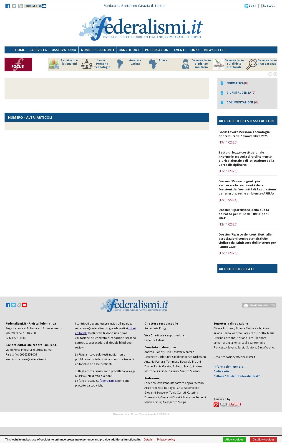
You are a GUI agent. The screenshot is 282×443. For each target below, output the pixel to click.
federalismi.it (108, 381)
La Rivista (38, 50)
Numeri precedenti (97, 50)
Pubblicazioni (157, 50)
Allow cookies (234, 439)
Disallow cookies (263, 439)
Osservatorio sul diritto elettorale (228, 64)
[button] (250, 5)
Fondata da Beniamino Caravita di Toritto (134, 5)
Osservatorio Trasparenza (261, 64)
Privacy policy (166, 439)
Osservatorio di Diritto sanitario (195, 64)
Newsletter (215, 50)
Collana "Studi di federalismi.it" (237, 376)
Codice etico (223, 371)
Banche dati (129, 50)
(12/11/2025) (228, 171)
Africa (157, 64)
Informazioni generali (229, 367)
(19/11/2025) (228, 142)
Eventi (180, 50)
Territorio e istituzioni (63, 64)
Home (20, 50)
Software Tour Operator (141, 419)
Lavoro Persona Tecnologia (95, 64)
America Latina (127, 64)
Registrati (266, 6)
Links (194, 50)
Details (148, 439)
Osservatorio (64, 50)
